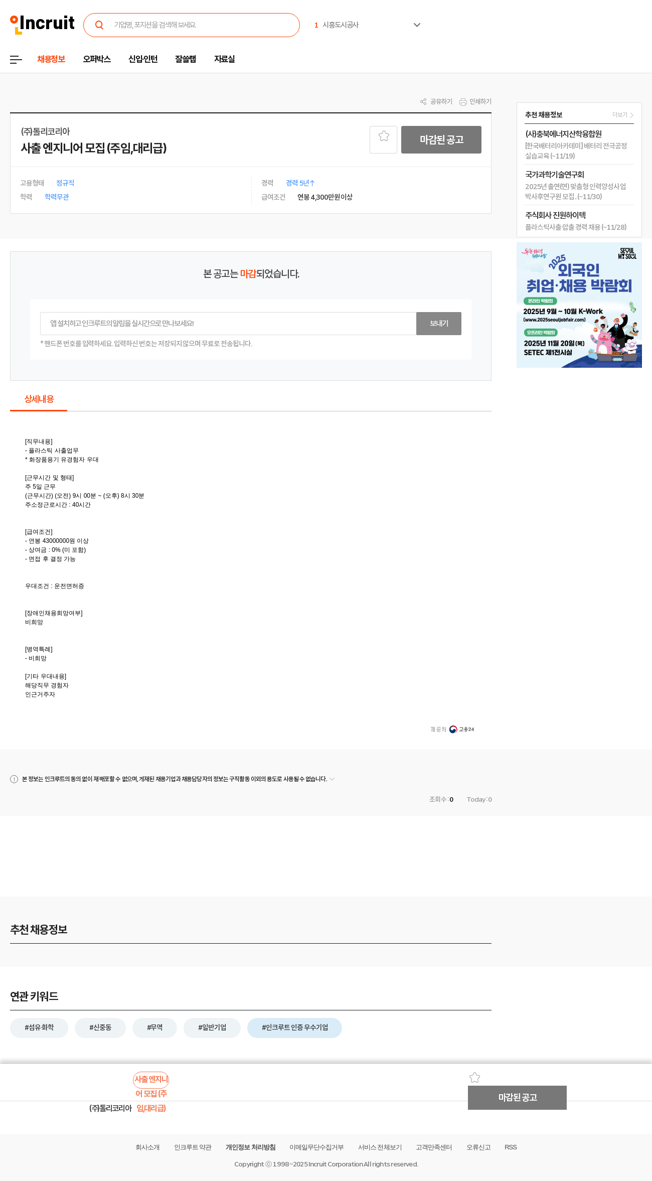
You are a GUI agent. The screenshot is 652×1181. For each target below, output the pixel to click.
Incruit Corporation (335, 1164)
